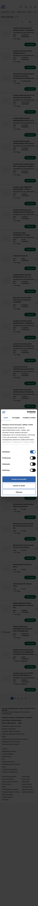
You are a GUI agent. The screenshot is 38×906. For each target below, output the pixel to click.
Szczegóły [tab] (16, 417)
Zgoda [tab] (6, 417)
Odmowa (19, 492)
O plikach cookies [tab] (29, 417)
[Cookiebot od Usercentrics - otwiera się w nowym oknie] (27, 412)
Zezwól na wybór (19, 485)
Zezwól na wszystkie (19, 479)
